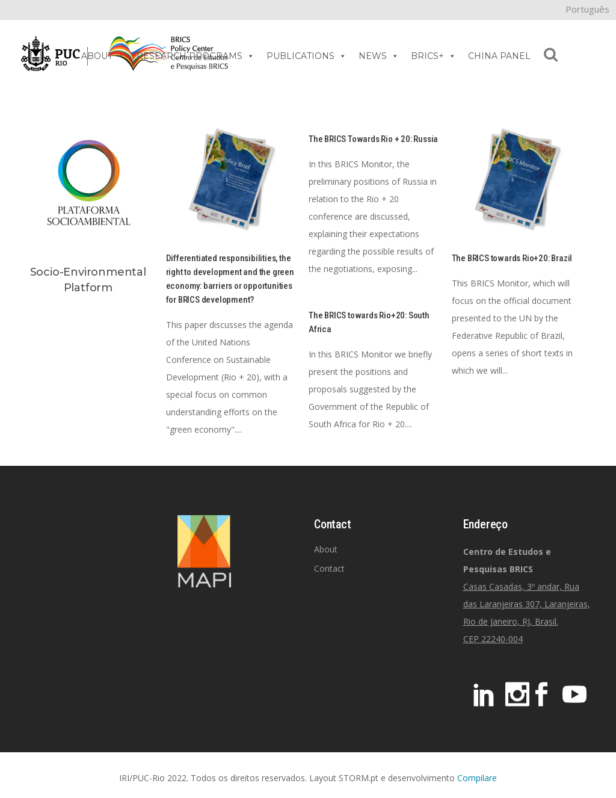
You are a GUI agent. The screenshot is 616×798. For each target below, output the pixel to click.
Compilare (477, 778)
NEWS (379, 56)
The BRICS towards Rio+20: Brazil (512, 258)
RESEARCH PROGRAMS (195, 56)
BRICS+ (433, 56)
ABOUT (103, 56)
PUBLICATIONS (306, 56)
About (325, 549)
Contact (329, 568)
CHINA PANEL (499, 56)
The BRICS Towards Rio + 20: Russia (373, 139)
